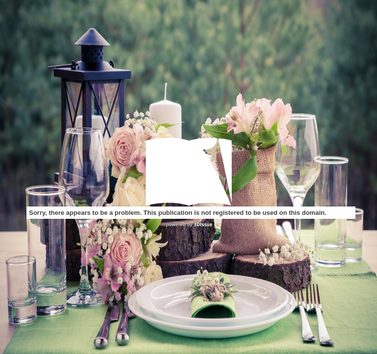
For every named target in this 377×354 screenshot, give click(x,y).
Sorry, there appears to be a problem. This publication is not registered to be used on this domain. (177, 212)
